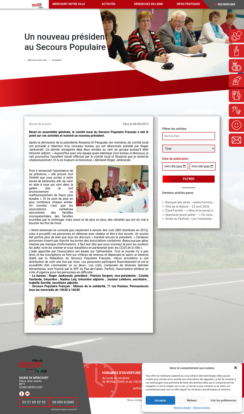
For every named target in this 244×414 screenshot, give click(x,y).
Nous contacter (136, 400)
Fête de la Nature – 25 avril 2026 (187, 206)
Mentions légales (182, 408)
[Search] (229, 4)
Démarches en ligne (148, 4)
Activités (108, 4)
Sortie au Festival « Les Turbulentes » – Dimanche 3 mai (203, 219)
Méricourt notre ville (68, 4)
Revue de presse (40, 124)
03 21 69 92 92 (34, 402)
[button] (236, 368)
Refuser (192, 400)
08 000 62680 (63, 402)
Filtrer (188, 179)
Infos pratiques (188, 4)
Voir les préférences (223, 400)
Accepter (160, 400)
